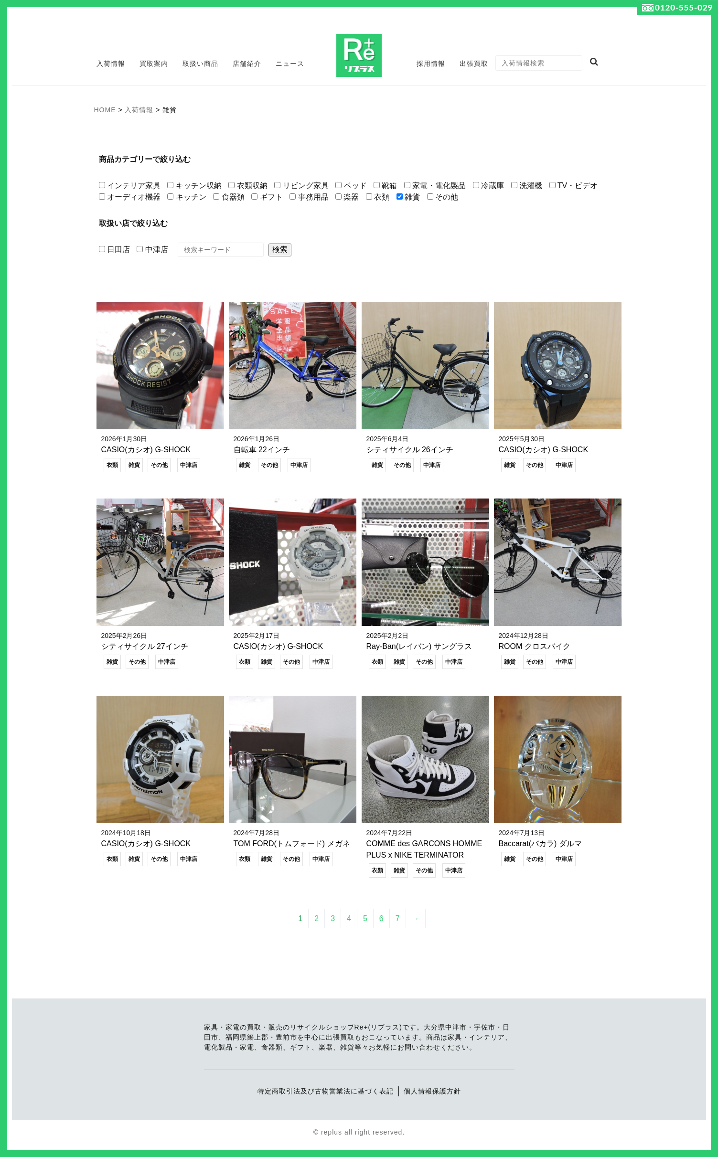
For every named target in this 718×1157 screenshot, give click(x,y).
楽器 (347, 197)
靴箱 (385, 185)
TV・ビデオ (573, 185)
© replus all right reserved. (359, 1132)
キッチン (186, 197)
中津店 (152, 249)
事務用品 (308, 197)
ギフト (266, 197)
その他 (442, 197)
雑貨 (408, 197)
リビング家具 (301, 185)
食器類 (228, 197)
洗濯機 (526, 185)
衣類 (377, 197)
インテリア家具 (130, 185)
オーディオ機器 (130, 197)
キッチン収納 (194, 185)
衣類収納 (247, 185)
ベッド (350, 185)
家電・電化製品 (435, 185)
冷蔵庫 (488, 185)
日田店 (114, 249)
